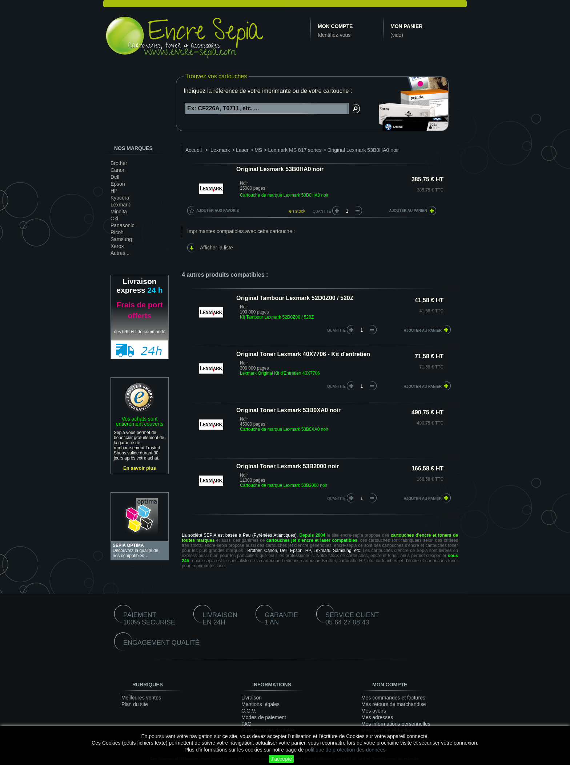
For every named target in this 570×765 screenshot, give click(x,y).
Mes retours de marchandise (393, 704)
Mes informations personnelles (395, 723)
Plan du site (134, 704)
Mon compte (335, 26)
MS (258, 150)
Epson (118, 184)
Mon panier (406, 26)
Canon (118, 170)
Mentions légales (260, 704)
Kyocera (120, 198)
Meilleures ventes (141, 698)
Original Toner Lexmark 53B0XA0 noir (288, 410)
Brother (119, 163)
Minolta (119, 211)
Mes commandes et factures (393, 697)
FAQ (246, 724)
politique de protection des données (345, 750)
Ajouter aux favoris (217, 211)
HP (114, 191)
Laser (242, 150)
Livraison (251, 698)
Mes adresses (377, 717)
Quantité (322, 211)
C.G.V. (248, 711)
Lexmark (120, 205)
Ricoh (117, 232)
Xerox (117, 246)
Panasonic (122, 225)
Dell (115, 177)
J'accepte (281, 759)
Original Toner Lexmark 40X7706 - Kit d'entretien (303, 354)
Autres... (120, 253)
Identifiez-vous (334, 35)
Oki (114, 218)
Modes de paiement (263, 717)
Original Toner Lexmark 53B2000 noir (287, 466)
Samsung (121, 239)
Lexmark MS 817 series (294, 150)
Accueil (193, 150)
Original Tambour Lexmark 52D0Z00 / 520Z (295, 298)
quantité (336, 330)
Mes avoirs (373, 710)
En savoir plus (139, 468)
